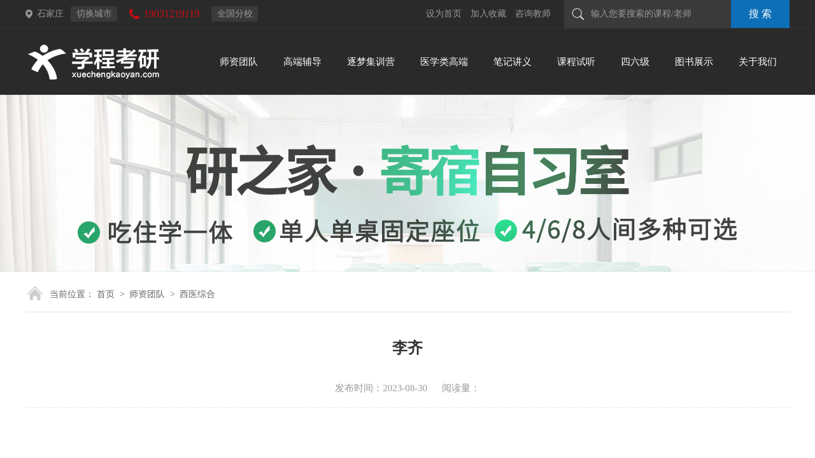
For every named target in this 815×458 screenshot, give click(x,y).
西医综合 (197, 294)
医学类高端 (444, 62)
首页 (106, 294)
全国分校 (235, 13)
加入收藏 (488, 13)
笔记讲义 (512, 62)
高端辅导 (302, 62)
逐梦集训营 (371, 62)
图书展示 (694, 62)
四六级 (635, 62)
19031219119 (171, 13)
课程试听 (576, 62)
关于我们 (758, 62)
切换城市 (94, 13)
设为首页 (444, 13)
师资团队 (239, 62)
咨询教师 (533, 13)
